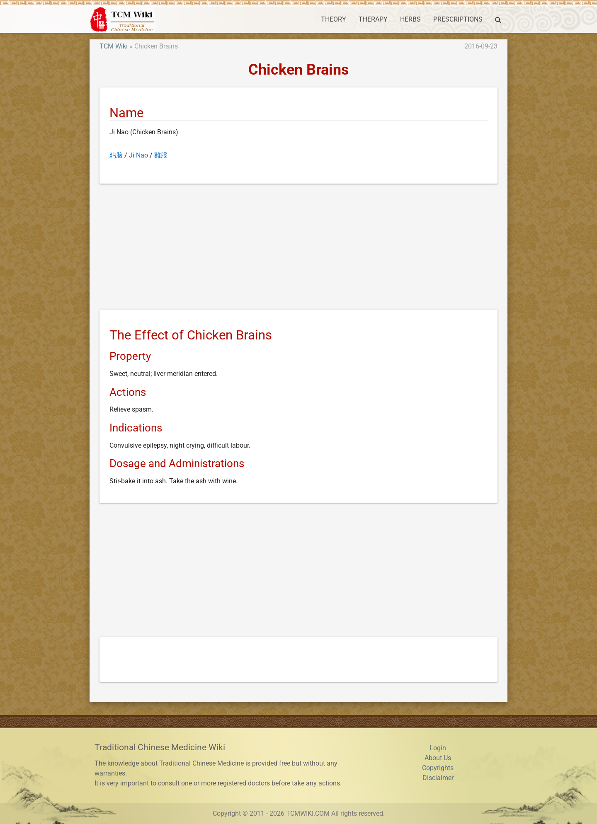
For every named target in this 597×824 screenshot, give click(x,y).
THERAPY (373, 19)
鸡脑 (116, 155)
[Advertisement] (299, 248)
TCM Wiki (114, 46)
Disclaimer (438, 778)
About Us (438, 758)
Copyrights (438, 768)
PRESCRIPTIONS (458, 19)
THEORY (333, 19)
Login (438, 748)
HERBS (410, 19)
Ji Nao (138, 155)
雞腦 (160, 155)
